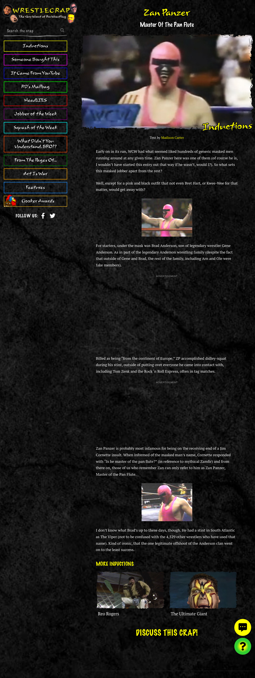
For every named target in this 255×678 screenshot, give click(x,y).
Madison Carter (172, 137)
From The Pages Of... (36, 160)
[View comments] (242, 627)
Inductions (35, 46)
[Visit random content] (242, 646)
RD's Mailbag (35, 87)
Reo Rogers (108, 614)
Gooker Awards (38, 201)
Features (35, 187)
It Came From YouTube (35, 73)
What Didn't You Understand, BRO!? (36, 144)
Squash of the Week (35, 127)
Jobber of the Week (35, 114)
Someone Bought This (36, 59)
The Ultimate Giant (189, 614)
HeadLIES (35, 100)
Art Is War (35, 174)
